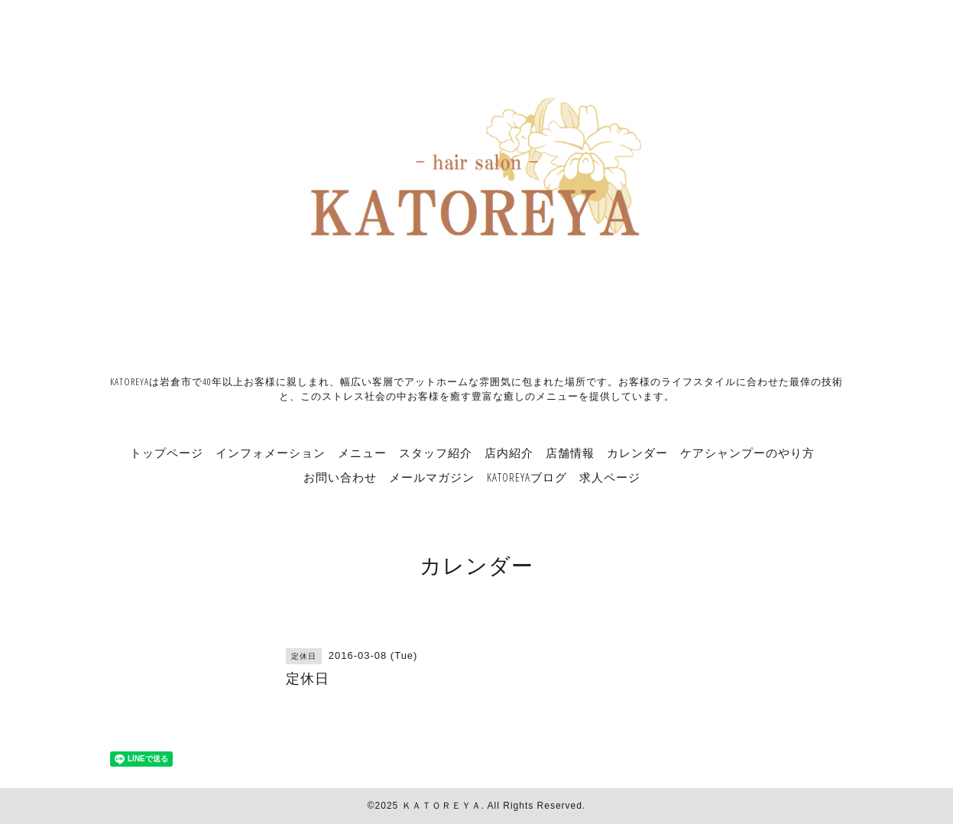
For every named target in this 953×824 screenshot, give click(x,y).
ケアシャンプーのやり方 (747, 452)
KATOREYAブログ (527, 477)
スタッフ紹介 (435, 452)
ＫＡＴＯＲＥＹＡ (441, 805)
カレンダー (637, 452)
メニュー (362, 452)
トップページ (166, 452)
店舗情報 (570, 452)
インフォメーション (271, 452)
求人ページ (609, 477)
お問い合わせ (340, 477)
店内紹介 (509, 452)
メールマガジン (432, 477)
